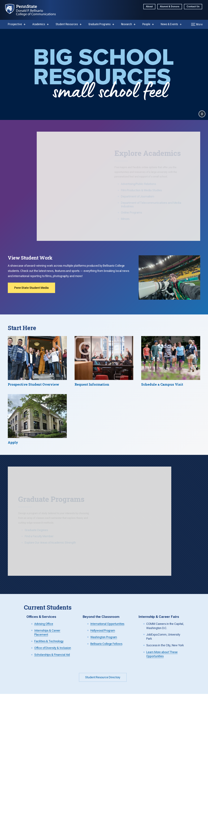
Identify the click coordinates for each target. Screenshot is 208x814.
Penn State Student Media (31, 266)
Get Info (159, 670)
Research (126, 24)
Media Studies (104, 742)
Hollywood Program (102, 579)
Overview (138, 716)
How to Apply (140, 751)
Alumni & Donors (169, 6)
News (136, 772)
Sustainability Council (108, 772)
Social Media (140, 783)
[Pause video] (202, 114)
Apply (193, 669)
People (146, 24)
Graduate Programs (99, 24)
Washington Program (182, 736)
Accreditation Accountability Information (104, 786)
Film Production (105, 728)
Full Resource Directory (73, 772)
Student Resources (67, 24)
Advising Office (43, 572)
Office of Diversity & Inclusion (52, 596)
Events (137, 777)
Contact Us (193, 6)
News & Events (169, 24)
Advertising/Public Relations (107, 721)
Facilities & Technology (49, 590)
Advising (64, 777)
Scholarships (67, 794)
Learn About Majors (71, 722)
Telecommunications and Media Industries (111, 750)
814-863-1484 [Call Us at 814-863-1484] (12, 729)
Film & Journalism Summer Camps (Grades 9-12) (184, 745)
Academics (38, 24)
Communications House (73, 727)
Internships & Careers (72, 783)
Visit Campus (67, 739)
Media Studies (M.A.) (145, 731)
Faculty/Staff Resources (110, 777)
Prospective (15, 24)
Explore (140, 670)
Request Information (71, 733)
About (149, 6)
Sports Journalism (181, 716)
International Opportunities (107, 572)
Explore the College (70, 716)
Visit (176, 670)
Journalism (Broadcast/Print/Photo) (110, 736)
